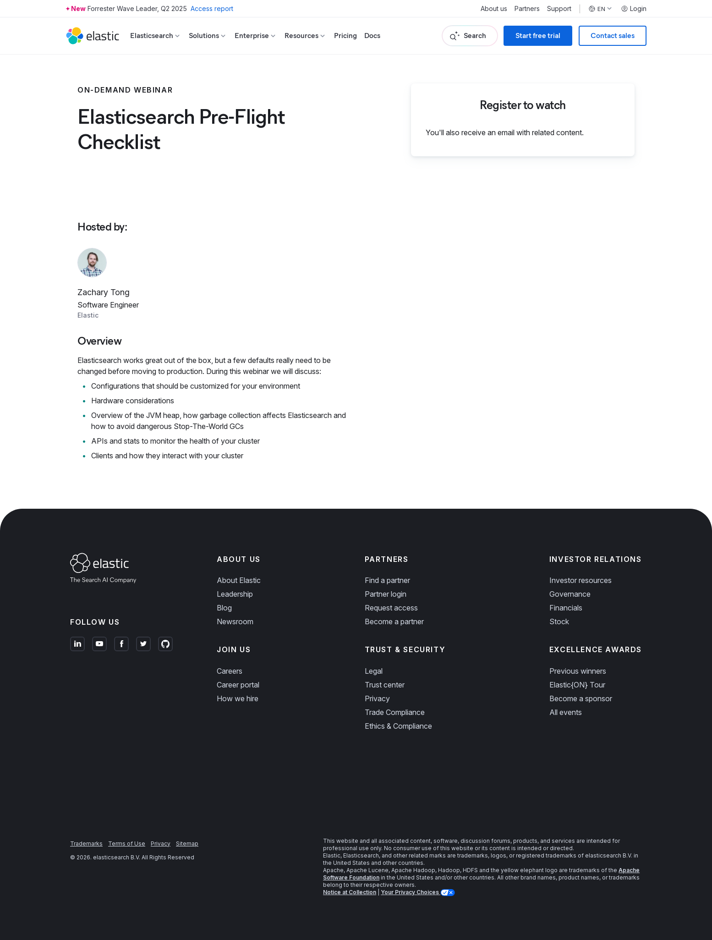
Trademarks (86, 843)
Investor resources (580, 580)
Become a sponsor (580, 698)
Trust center (385, 684)
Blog (224, 607)
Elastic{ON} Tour (577, 684)
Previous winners (577, 671)
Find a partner (387, 580)
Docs (372, 35)
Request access (391, 607)
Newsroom (235, 621)
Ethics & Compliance (398, 726)
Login (633, 8)
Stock (559, 621)
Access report (212, 8)
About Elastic (239, 580)
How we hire (237, 698)
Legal (374, 671)
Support (559, 8)
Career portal (238, 684)
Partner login (385, 594)
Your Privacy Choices (410, 892)
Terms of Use (126, 843)
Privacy (377, 698)
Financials (565, 607)
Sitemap (187, 843)
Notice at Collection (349, 892)
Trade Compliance (395, 712)
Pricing (345, 35)
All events (565, 712)
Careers (229, 671)
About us (494, 8)
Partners (527, 8)
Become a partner (394, 621)
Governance (570, 594)
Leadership (235, 594)
